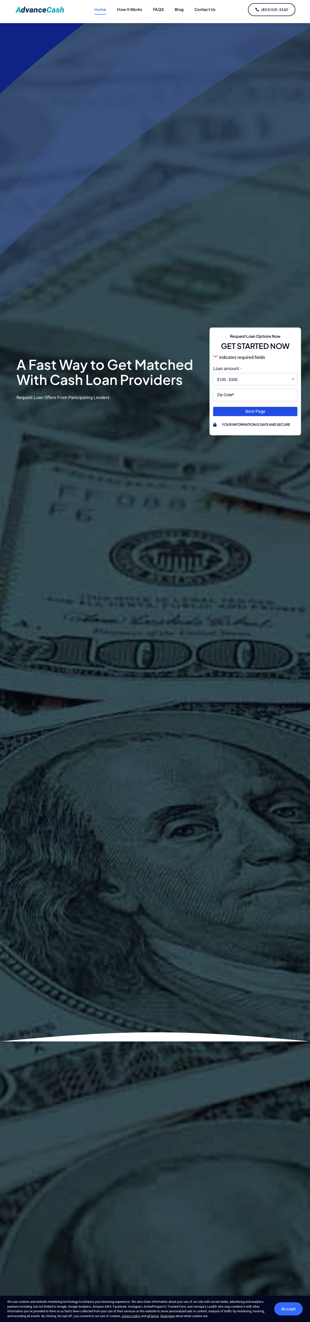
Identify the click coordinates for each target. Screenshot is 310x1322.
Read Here (167, 1316)
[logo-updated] (40, 8)
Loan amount (227, 368)
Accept (288, 1308)
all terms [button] (153, 1316)
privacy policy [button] (131, 1316)
